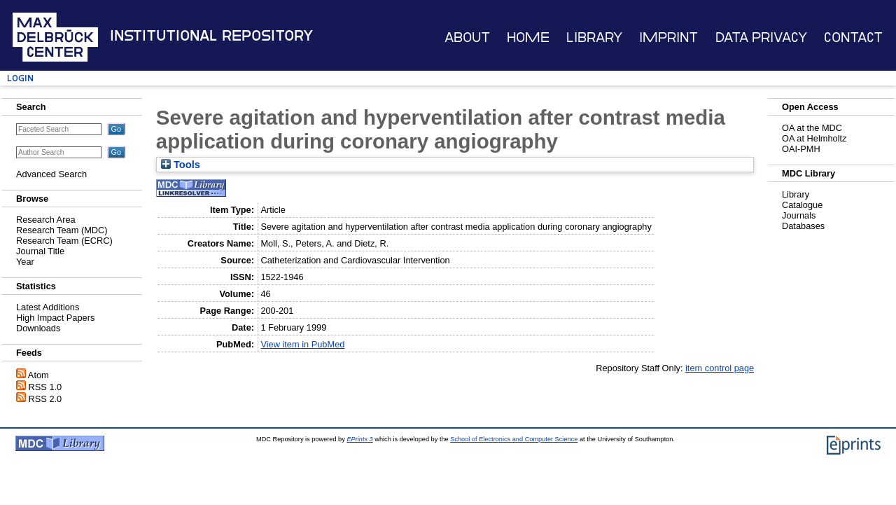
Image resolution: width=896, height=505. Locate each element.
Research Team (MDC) (62, 230)
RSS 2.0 (45, 399)
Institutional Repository (211, 36)
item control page (719, 368)
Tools (180, 164)
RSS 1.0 (45, 387)
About (467, 37)
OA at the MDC (812, 128)
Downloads (38, 328)
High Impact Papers (55, 317)
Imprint (668, 37)
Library (594, 37)
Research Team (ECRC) (64, 240)
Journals (799, 215)
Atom (38, 375)
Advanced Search (51, 174)
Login (20, 78)
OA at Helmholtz (814, 138)
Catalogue (802, 205)
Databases (803, 226)
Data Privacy (761, 37)
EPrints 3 (359, 439)
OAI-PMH (801, 149)
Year (25, 261)
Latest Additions (47, 307)
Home (528, 37)
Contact (853, 37)
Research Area (46, 219)
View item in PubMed (302, 344)
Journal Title (40, 251)
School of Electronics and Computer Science (514, 439)
